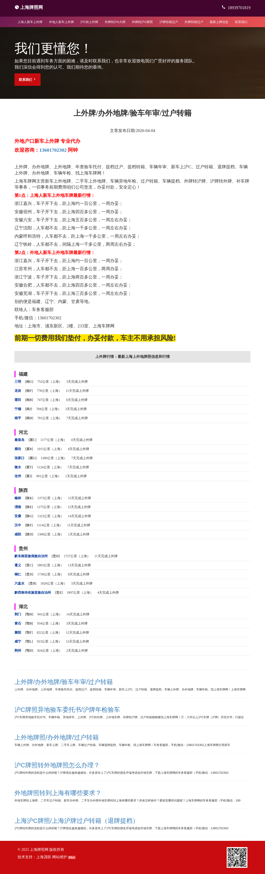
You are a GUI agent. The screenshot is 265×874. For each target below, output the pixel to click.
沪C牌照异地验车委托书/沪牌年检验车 (67, 709)
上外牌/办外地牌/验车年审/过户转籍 (63, 681)
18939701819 (239, 7)
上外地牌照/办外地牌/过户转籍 (56, 737)
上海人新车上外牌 (30, 22)
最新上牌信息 (219, 22)
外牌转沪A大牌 (115, 22)
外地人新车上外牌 (61, 22)
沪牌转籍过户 (168, 22)
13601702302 (53, 150)
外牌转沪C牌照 (142, 22)
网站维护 (59, 857)
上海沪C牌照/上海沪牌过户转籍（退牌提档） (76, 820)
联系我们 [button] (27, 79)
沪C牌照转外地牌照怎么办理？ (57, 765)
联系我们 (241, 22)
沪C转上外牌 (89, 22)
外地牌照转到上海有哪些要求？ (57, 792)
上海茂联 (43, 857)
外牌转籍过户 (194, 22)
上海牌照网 (31, 7)
